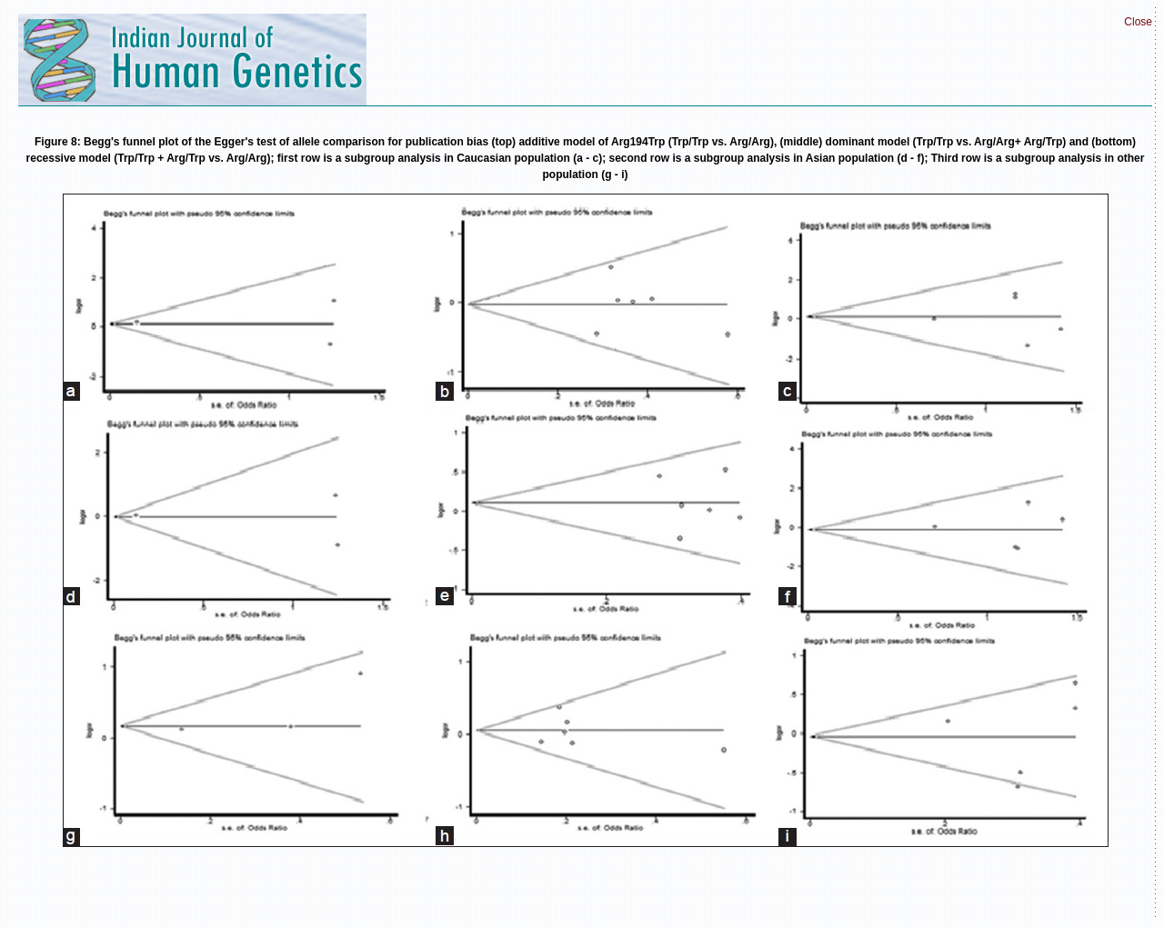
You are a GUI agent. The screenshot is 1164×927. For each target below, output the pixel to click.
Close (1138, 21)
